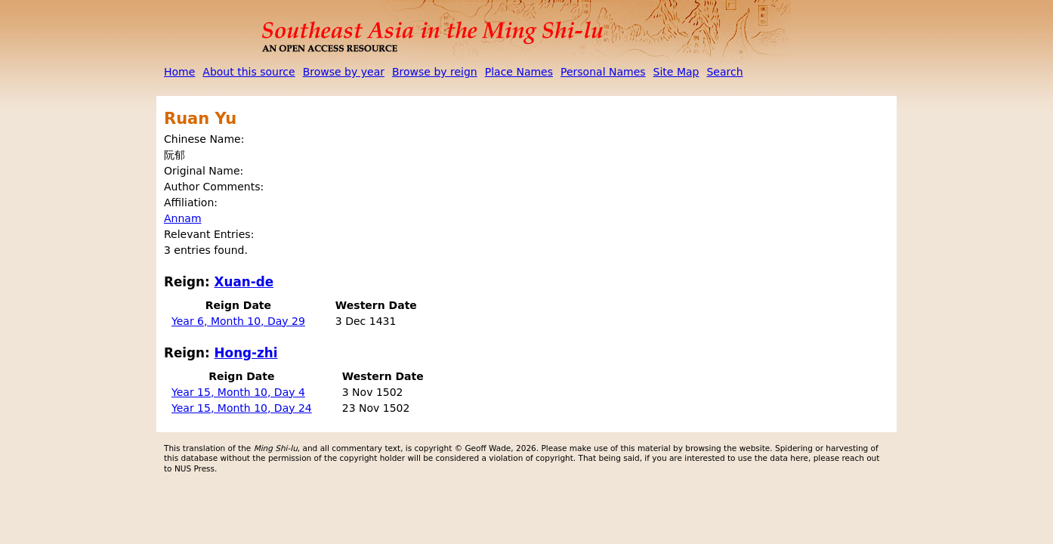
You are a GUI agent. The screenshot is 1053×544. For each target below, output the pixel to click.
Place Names (519, 72)
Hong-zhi (246, 352)
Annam (183, 218)
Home (179, 72)
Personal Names (603, 72)
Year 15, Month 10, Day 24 (241, 408)
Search (724, 72)
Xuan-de (244, 281)
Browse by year (343, 72)
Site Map (676, 72)
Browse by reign (434, 72)
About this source (248, 72)
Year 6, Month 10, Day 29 (238, 321)
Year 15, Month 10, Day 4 (238, 392)
